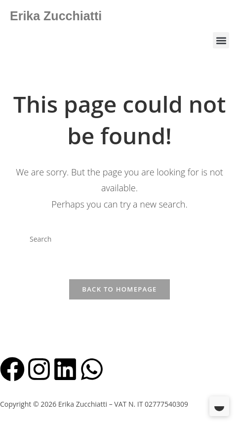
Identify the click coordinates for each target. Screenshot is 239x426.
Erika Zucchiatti (56, 16)
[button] (221, 40)
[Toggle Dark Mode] (219, 406)
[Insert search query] (119, 239)
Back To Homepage (119, 289)
